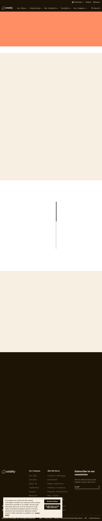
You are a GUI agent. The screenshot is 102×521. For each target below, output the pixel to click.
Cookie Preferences (94, 518)
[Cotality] (7, 8)
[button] (78, 2)
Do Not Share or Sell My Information (52, 506)
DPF (85, 518)
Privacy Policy (48, 518)
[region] (32, 507)
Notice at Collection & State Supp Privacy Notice (68, 518)
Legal (40, 518)
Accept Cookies (52, 501)
